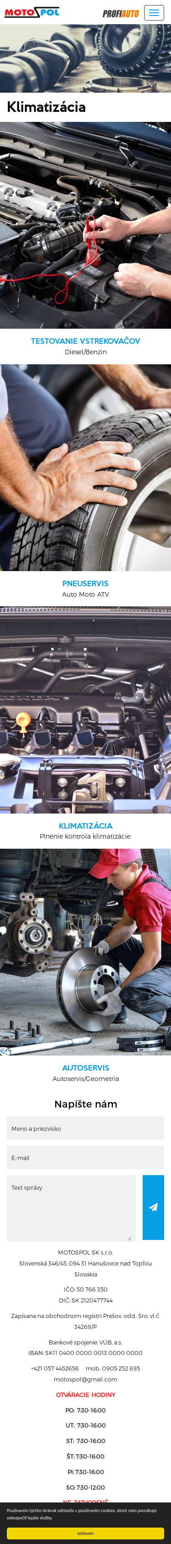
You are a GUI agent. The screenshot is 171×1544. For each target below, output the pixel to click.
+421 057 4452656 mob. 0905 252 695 (85, 1368)
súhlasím (85, 1533)
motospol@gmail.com (85, 1379)
